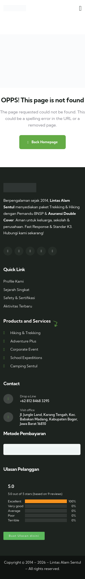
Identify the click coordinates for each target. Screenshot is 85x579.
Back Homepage (42, 142)
